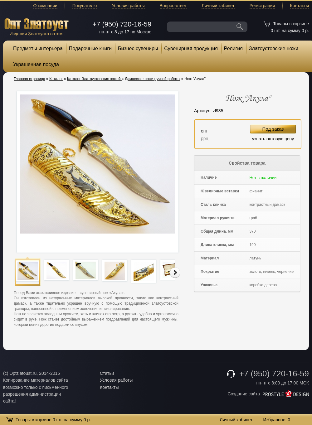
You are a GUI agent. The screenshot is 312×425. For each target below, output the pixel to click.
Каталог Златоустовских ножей (94, 79)
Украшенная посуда (36, 64)
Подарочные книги (90, 48)
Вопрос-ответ (173, 5)
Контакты (299, 5)
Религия (233, 48)
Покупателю (84, 5)
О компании (45, 5)
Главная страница (29, 79)
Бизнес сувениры (138, 48)
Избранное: (276, 419)
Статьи (107, 373)
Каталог (56, 79)
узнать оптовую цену (273, 138)
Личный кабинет (218, 5)
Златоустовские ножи (273, 48)
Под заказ (273, 129)
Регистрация (262, 5)
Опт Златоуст (36, 26)
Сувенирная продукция (191, 48)
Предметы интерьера (38, 48)
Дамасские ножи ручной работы (152, 79)
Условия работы (128, 5)
